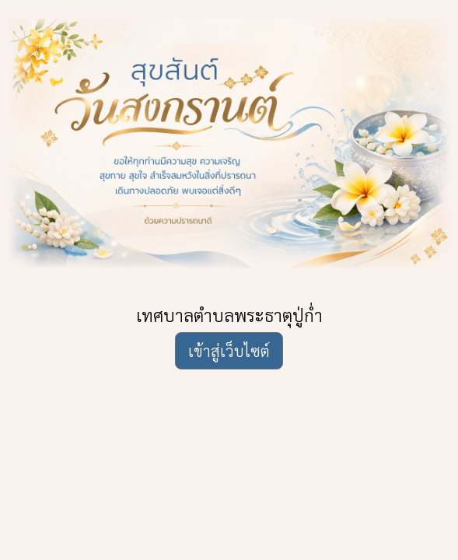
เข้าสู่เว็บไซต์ (229, 351)
